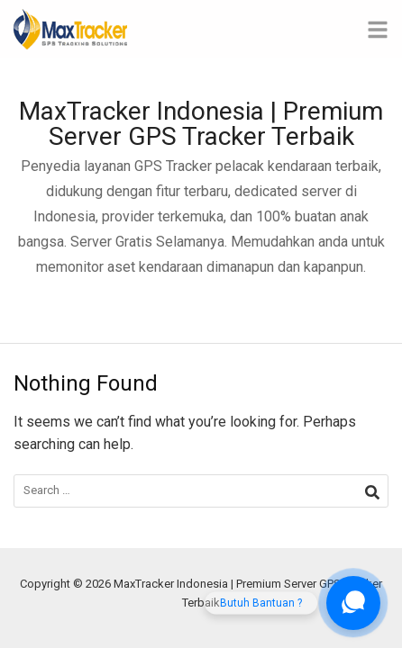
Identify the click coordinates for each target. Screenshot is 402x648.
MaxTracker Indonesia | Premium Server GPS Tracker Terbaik (201, 123)
